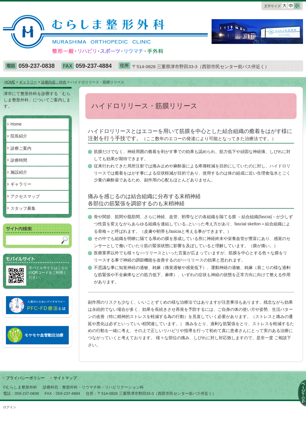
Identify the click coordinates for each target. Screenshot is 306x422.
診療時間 (18, 160)
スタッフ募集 (23, 208)
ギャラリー (20, 184)
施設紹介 (18, 172)
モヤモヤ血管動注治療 (44, 335)
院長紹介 (18, 136)
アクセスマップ (25, 196)
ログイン (9, 407)
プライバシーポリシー (25, 378)
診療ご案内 (20, 148)
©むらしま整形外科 (20, 387)
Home (16, 124)
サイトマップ (65, 378)
